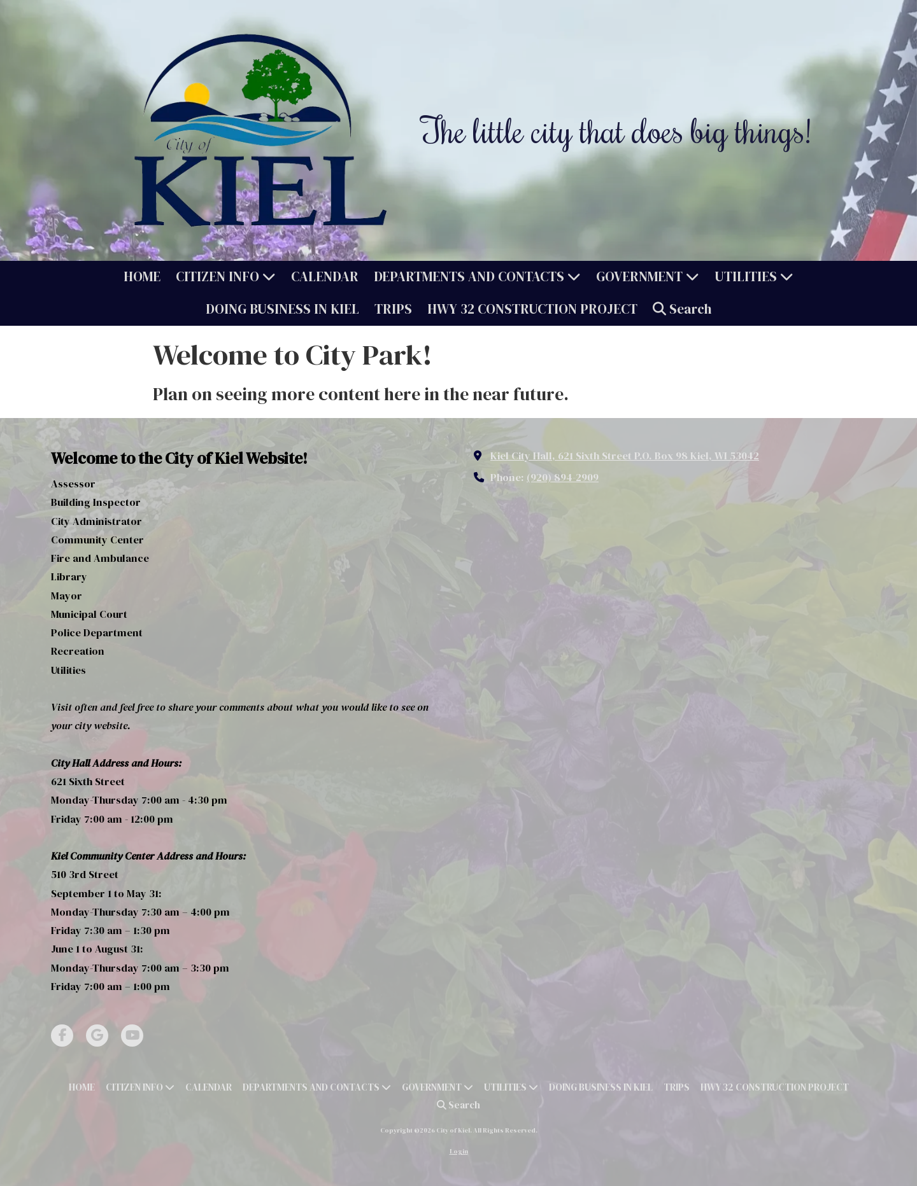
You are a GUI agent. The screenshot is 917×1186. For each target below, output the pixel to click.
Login (459, 1151)
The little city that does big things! (616, 130)
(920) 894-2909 (563, 477)
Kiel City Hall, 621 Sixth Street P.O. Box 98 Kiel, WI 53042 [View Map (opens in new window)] (624, 456)
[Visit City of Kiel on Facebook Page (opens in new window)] (62, 1035)
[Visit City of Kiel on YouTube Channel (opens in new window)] (132, 1035)
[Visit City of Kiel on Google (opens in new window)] (97, 1035)
